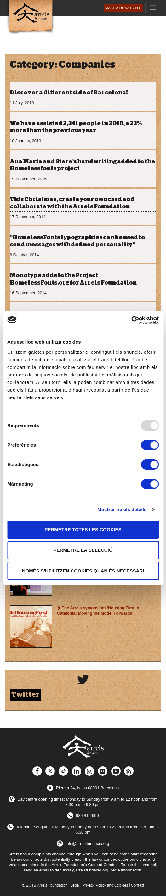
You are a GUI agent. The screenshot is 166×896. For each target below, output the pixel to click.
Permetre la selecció (83, 550)
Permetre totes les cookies (83, 529)
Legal (75, 885)
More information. (126, 870)
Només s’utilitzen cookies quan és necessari (83, 570)
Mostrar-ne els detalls (121, 509)
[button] (123, 8)
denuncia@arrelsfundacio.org (81, 870)
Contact (137, 885)
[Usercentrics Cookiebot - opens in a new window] (131, 320)
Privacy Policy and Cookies (105, 885)
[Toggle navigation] (153, 8)
